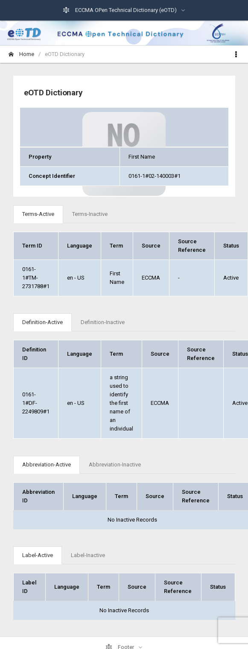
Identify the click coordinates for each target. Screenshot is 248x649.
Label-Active (37, 555)
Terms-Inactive (90, 214)
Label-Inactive (88, 555)
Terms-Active (38, 214)
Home (21, 54)
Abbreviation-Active (46, 464)
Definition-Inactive (103, 322)
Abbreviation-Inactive (115, 464)
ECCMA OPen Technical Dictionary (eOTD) (120, 10)
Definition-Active (42, 322)
